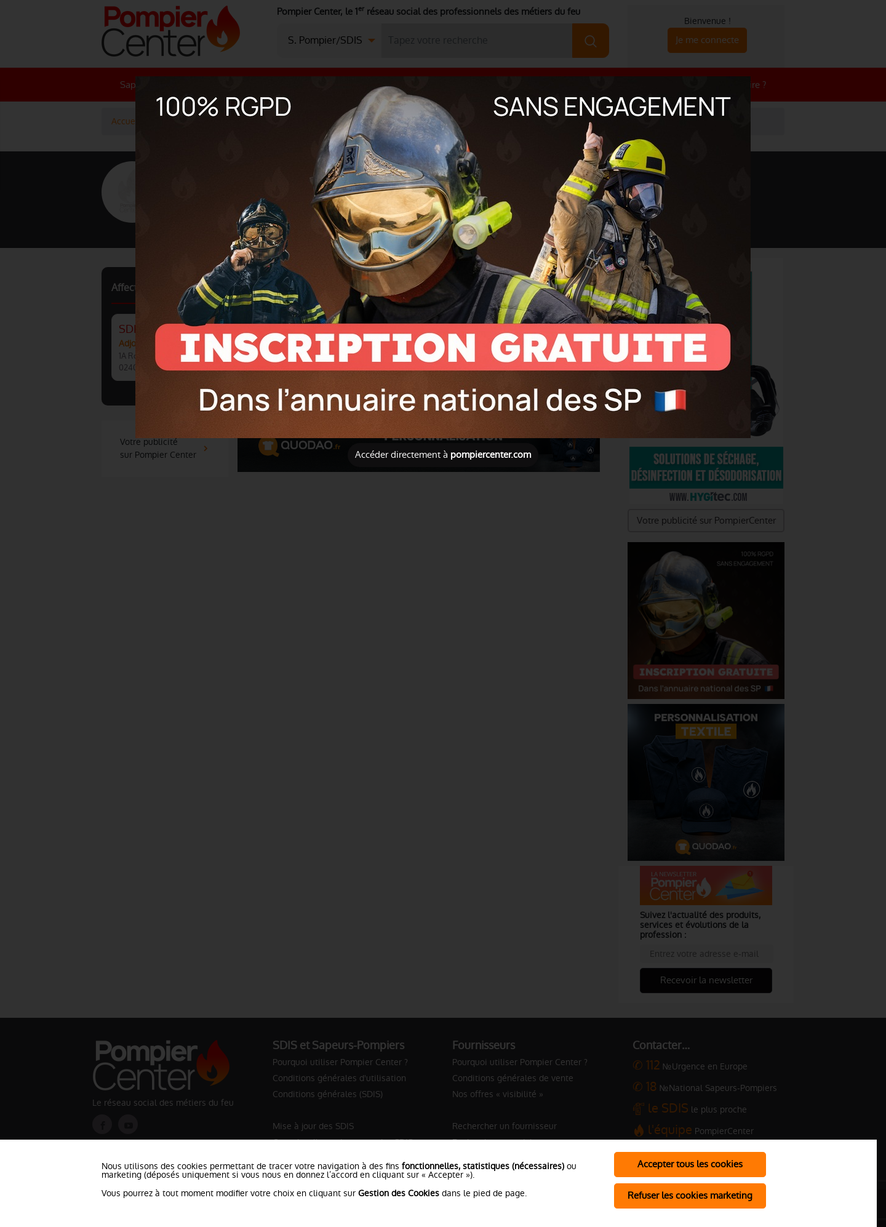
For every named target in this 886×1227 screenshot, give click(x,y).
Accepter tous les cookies (690, 1163)
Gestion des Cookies (398, 1193)
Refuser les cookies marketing (690, 1195)
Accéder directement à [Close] (443, 454)
